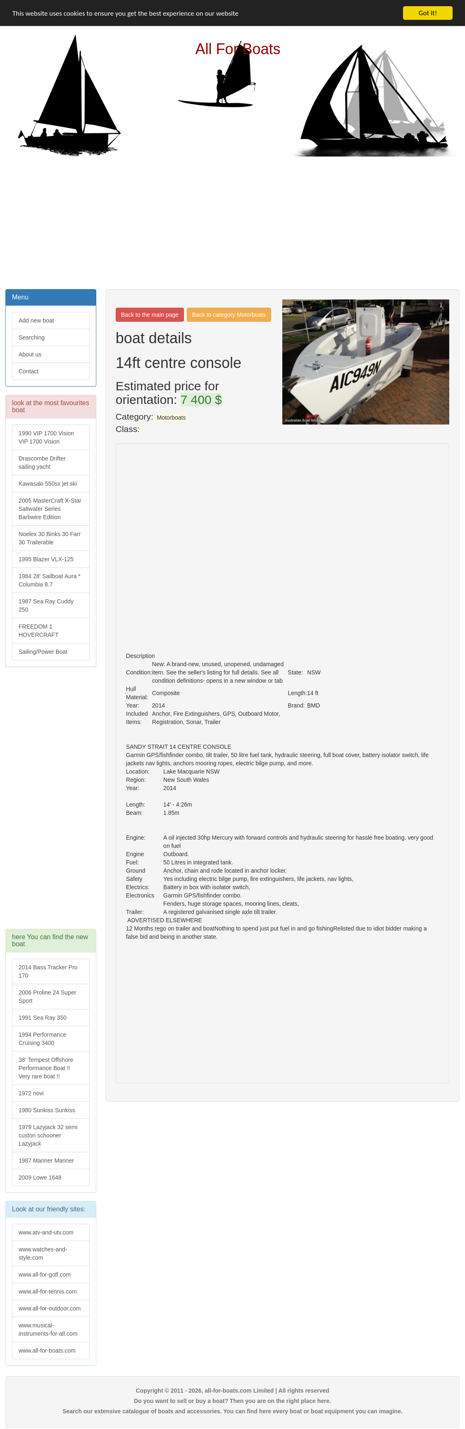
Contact (28, 371)
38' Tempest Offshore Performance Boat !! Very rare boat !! (46, 1068)
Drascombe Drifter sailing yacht (42, 462)
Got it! (428, 13)
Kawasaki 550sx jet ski (48, 483)
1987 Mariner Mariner (46, 1160)
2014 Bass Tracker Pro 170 (48, 971)
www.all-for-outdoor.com (50, 1308)
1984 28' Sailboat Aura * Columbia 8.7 (50, 580)
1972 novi (31, 1093)
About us (30, 354)
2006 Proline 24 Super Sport (47, 996)
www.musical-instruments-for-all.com (48, 1329)
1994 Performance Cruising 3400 (42, 1038)
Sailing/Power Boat (43, 651)
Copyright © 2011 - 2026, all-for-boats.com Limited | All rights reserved (232, 1390)
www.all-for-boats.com (47, 1350)
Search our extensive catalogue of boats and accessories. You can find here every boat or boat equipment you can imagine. (232, 1411)
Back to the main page (150, 314)
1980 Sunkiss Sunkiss (47, 1110)
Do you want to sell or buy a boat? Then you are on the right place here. (232, 1401)
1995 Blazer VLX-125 (46, 559)
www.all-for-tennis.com (48, 1291)
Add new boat (36, 320)
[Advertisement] (232, 222)
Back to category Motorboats (229, 314)
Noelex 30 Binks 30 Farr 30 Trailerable (50, 538)
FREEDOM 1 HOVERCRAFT (38, 630)
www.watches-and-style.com (43, 1253)
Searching (32, 337)
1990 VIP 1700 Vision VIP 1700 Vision (46, 437)
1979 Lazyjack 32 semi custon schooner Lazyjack (48, 1135)
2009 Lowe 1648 (40, 1177)
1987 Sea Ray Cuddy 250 (46, 605)
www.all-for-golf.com (45, 1274)
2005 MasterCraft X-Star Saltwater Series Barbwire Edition (50, 508)
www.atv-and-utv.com (46, 1232)
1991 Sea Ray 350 (43, 1017)
